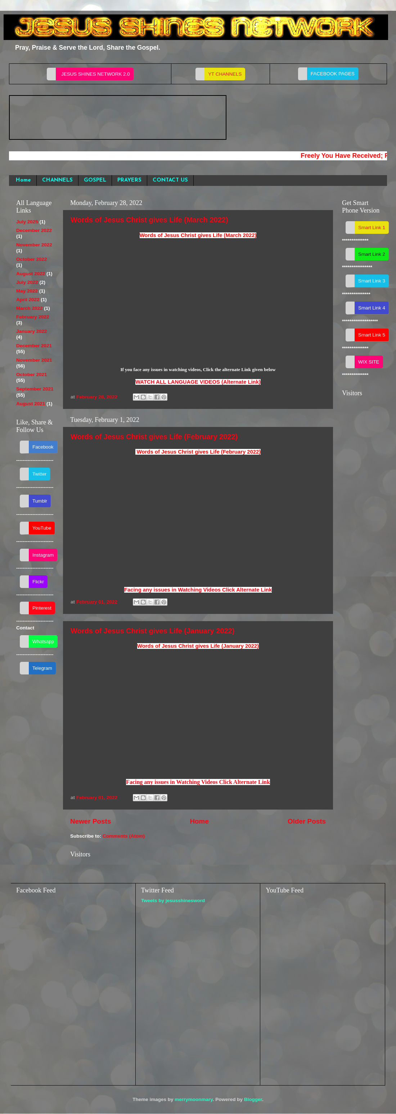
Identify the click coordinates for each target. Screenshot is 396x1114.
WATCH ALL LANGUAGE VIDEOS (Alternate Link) (198, 382)
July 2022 (27, 282)
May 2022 (27, 291)
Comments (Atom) (124, 836)
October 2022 (31, 259)
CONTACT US (170, 180)
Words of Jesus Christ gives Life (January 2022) (152, 631)
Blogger (253, 1099)
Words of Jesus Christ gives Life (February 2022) (154, 437)
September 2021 (35, 389)
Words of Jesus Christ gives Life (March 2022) (149, 220)
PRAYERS (129, 180)
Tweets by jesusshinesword (173, 900)
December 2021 (34, 345)
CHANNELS (57, 180)
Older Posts (307, 821)
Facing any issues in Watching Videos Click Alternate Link (198, 590)
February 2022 (32, 317)
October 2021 (31, 374)
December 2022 (34, 230)
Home (23, 180)
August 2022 (30, 273)
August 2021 (30, 403)
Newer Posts (90, 821)
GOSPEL (95, 180)
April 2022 (28, 299)
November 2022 (34, 245)
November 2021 (34, 360)
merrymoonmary (194, 1099)
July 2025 (27, 221)
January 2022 (31, 331)
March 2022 (29, 308)
